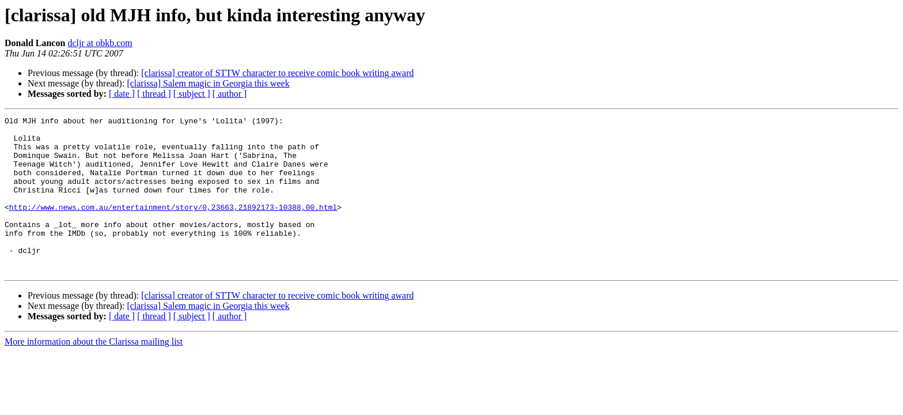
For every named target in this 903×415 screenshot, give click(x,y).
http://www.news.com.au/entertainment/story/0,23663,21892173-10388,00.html (173, 226)
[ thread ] (154, 94)
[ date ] (122, 94)
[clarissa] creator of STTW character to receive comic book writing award (277, 73)
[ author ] (230, 94)
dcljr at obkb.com (99, 43)
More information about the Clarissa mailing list (94, 373)
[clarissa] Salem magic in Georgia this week (208, 83)
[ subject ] (191, 94)
